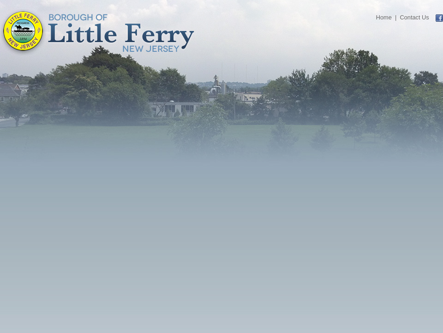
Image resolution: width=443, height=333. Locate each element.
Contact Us (414, 17)
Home (384, 17)
